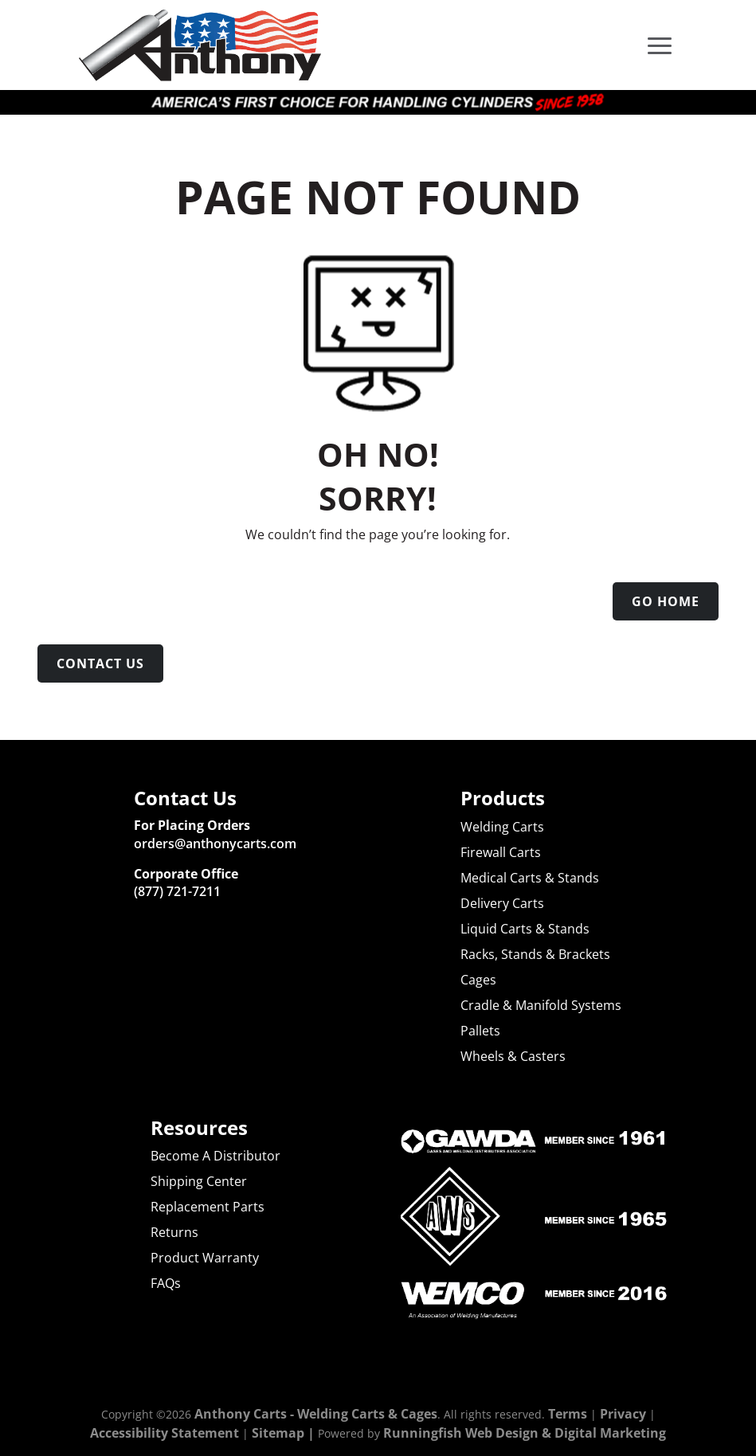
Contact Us (100, 663)
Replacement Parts (207, 1206)
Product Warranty (205, 1257)
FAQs (166, 1283)
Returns (174, 1232)
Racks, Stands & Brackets (535, 954)
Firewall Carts (500, 852)
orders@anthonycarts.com (215, 843)
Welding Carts (502, 827)
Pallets (480, 1030)
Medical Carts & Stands (529, 878)
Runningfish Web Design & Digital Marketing (524, 1433)
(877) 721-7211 (177, 891)
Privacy (623, 1414)
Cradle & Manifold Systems (540, 1005)
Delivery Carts (502, 903)
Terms (567, 1414)
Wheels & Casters (513, 1056)
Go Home (665, 601)
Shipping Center (199, 1181)
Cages (478, 979)
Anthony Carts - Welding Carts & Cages (315, 1414)
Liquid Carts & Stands (525, 928)
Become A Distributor (215, 1155)
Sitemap (278, 1433)
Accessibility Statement (164, 1433)
